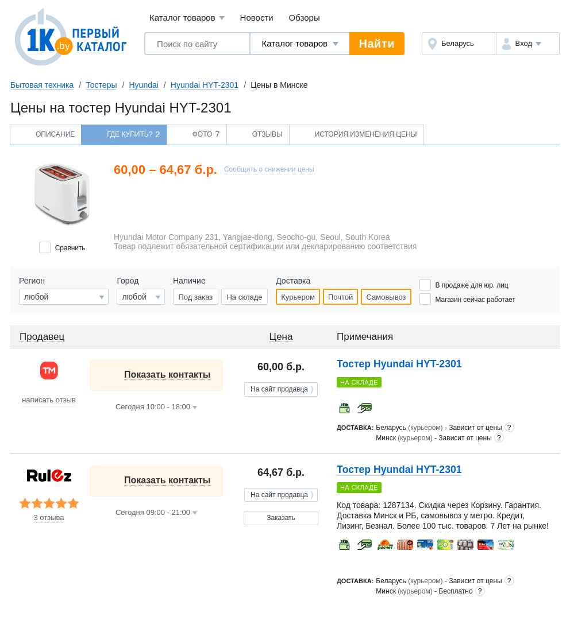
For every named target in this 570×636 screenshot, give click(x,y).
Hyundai (143, 85)
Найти (377, 43)
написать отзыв (49, 400)
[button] (527, 44)
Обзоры (304, 17)
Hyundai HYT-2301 (204, 85)
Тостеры (101, 85)
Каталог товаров (187, 18)
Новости (257, 17)
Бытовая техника (42, 85)
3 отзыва (48, 518)
